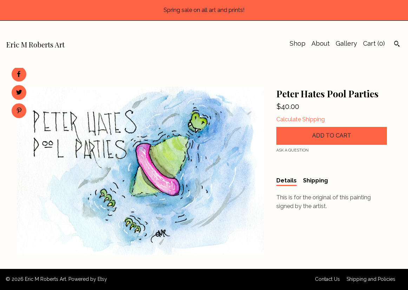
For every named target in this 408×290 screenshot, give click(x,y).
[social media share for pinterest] (19, 111)
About (320, 43)
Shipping (315, 180)
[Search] (397, 45)
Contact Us (327, 279)
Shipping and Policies (371, 279)
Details (286, 180)
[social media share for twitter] (19, 93)
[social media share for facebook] (18, 74)
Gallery (346, 43)
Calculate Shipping (300, 119)
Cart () (374, 43)
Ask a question (292, 150)
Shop (297, 43)
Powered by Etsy (87, 279)
